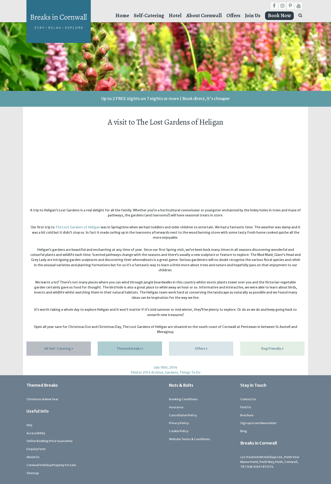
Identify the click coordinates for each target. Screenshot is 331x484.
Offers (233, 15)
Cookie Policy (178, 431)
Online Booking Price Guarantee (49, 441)
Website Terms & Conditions (189, 439)
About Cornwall (204, 15)
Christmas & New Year (42, 399)
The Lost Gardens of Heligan (77, 227)
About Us (33, 457)
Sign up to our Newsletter (258, 423)
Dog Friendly (272, 349)
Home (122, 15)
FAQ (29, 425)
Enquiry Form (36, 449)
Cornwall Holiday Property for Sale (51, 465)
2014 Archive (153, 372)
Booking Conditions (183, 399)
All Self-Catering (58, 349)
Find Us (245, 407)
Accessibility (35, 433)
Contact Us (248, 399)
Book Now (279, 15)
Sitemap (32, 473)
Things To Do (190, 372)
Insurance (176, 407)
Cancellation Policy (183, 415)
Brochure (247, 415)
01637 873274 (263, 467)
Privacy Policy (179, 423)
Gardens (171, 372)
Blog (243, 431)
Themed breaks (130, 349)
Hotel (175, 15)
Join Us (252, 15)
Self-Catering (149, 15)
